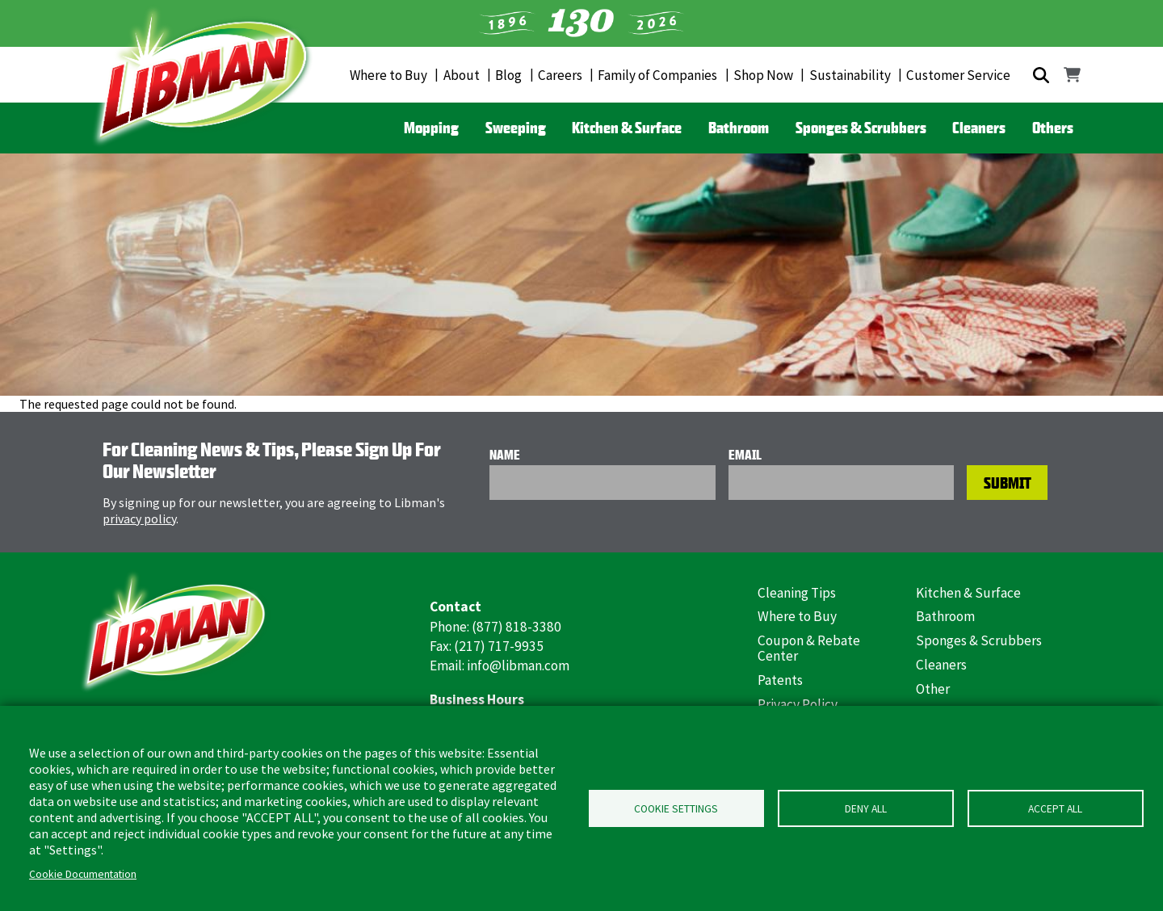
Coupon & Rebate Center (809, 648)
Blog (508, 75)
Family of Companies (657, 75)
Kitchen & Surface (627, 127)
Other (933, 689)
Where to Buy (388, 75)
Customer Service (958, 75)
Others (1052, 127)
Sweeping (515, 127)
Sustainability (850, 75)
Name (504, 454)
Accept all (1055, 809)
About (461, 75)
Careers (560, 75)
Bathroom (738, 127)
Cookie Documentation (82, 874)
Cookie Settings (676, 809)
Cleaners (979, 127)
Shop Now (763, 75)
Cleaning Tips (797, 593)
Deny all (866, 809)
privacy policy (139, 518)
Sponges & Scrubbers (861, 127)
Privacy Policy (798, 704)
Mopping (431, 127)
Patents (780, 680)
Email (745, 454)
